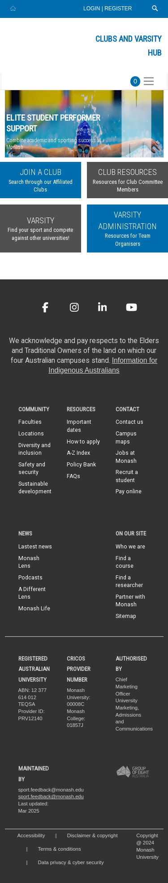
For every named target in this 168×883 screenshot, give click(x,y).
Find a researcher (129, 581)
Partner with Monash (130, 601)
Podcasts (30, 577)
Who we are (130, 547)
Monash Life (34, 608)
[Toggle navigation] (149, 81)
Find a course (125, 562)
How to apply (83, 442)
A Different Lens (32, 593)
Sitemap (126, 616)
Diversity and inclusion (34, 449)
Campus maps (126, 437)
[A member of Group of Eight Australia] (133, 771)
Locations (31, 434)
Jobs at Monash (126, 457)
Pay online (129, 491)
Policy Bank (81, 464)
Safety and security (31, 468)
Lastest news (35, 547)
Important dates (79, 426)
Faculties (30, 422)
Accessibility (31, 835)
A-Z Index (78, 453)
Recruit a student (127, 476)
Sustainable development (35, 488)
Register (118, 8)
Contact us (129, 422)
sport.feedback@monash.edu (51, 796)
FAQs (73, 476)
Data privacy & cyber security (71, 862)
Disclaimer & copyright (92, 835)
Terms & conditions (59, 849)
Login (92, 8)
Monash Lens (28, 562)
